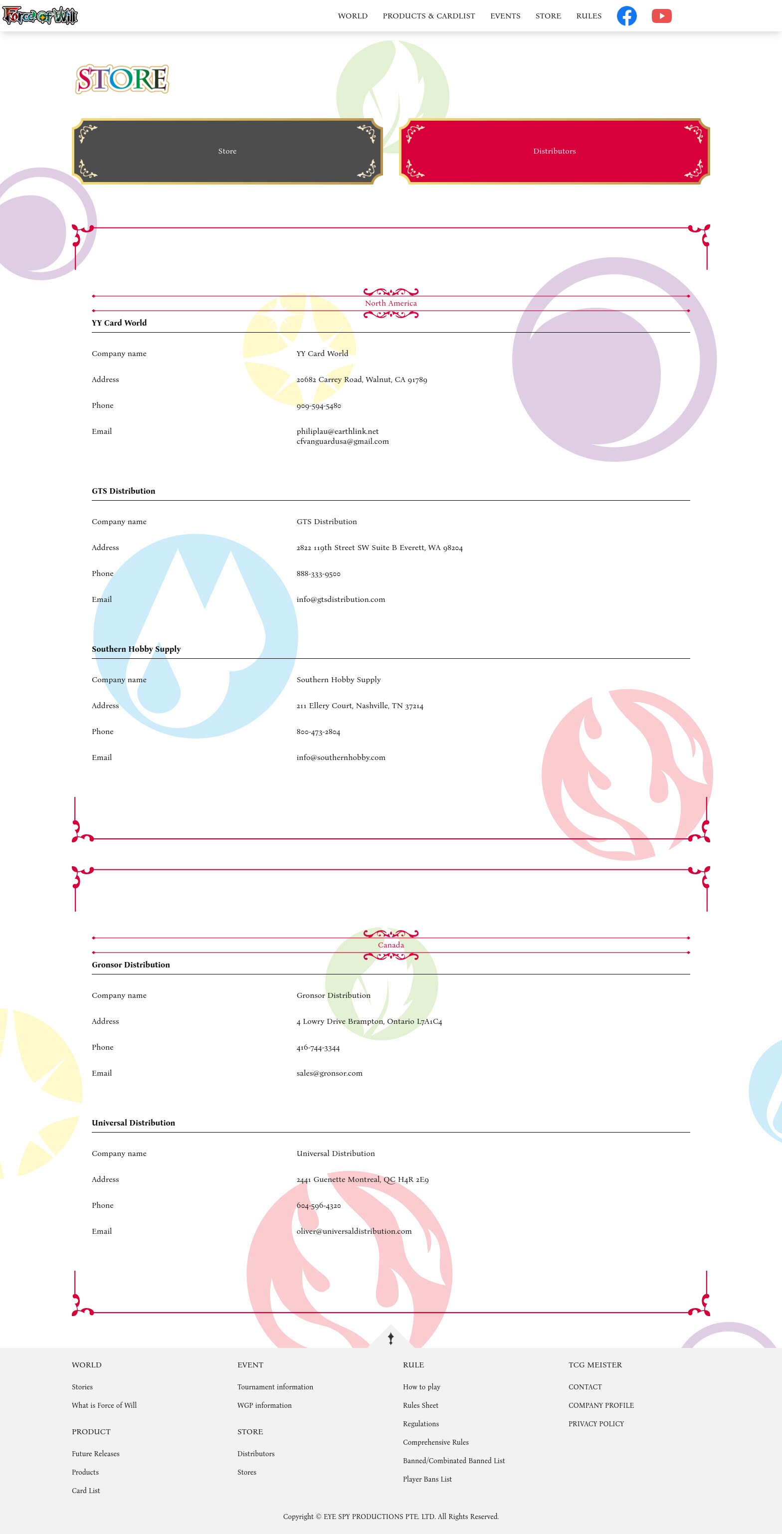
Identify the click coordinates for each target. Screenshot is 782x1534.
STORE (549, 15)
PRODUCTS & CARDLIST (429, 15)
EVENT (250, 1364)
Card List (86, 1491)
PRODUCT (91, 1431)
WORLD (353, 15)
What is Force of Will (104, 1405)
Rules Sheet (420, 1405)
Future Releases (96, 1454)
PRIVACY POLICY (596, 1424)
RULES (588, 15)
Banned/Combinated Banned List (454, 1461)
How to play (421, 1387)
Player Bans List (427, 1479)
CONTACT (585, 1387)
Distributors (256, 1454)
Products (85, 1472)
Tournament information (275, 1387)
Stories (82, 1387)
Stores (246, 1472)
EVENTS (505, 15)
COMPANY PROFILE (601, 1405)
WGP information (264, 1405)
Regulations (421, 1424)
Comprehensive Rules (436, 1442)
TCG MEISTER (595, 1364)
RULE (413, 1364)
